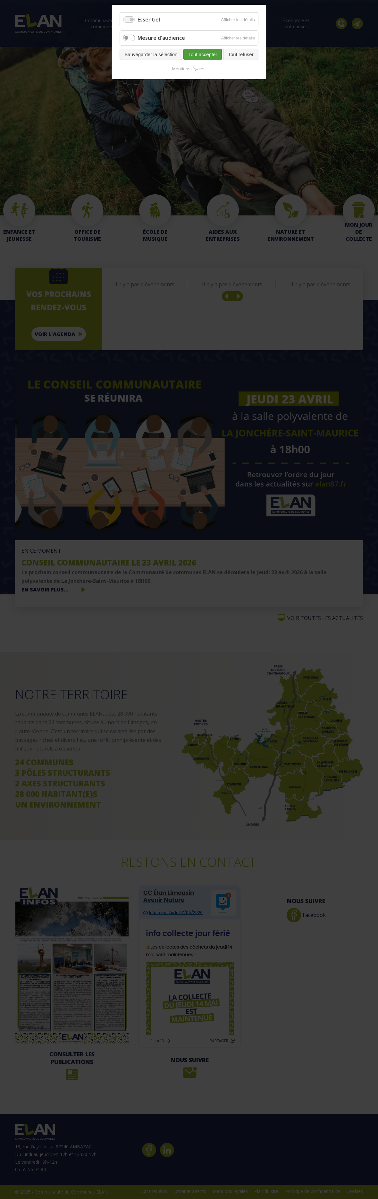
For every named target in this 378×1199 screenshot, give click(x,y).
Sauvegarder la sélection (150, 54)
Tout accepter (202, 54)
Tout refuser (240, 54)
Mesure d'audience (161, 37)
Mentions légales (189, 68)
